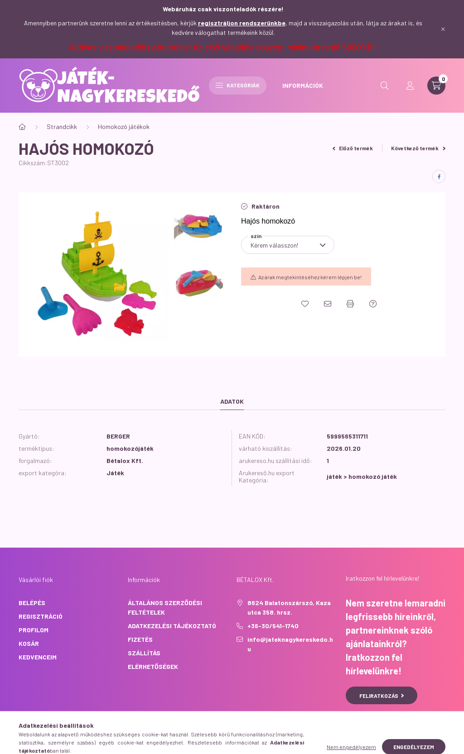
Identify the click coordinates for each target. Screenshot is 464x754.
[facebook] (438, 176)
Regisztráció (41, 616)
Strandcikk (62, 126)
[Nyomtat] (350, 304)
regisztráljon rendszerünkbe (241, 23)
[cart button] (436, 85)
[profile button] (410, 85)
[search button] (385, 85)
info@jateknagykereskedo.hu (290, 644)
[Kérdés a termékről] (373, 304)
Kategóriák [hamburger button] (238, 85)
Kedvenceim (38, 657)
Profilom (33, 630)
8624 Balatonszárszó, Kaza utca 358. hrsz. (289, 607)
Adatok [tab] (232, 401)
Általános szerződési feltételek (165, 607)
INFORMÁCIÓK (302, 85)
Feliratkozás (381, 695)
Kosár (29, 643)
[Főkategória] (22, 127)
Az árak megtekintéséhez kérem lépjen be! (310, 277)
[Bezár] (443, 29)
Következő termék (418, 148)
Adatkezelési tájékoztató (172, 626)
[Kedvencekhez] (305, 304)
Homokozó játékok (124, 126)
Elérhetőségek (153, 666)
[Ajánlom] (328, 304)
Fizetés (140, 639)
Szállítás (144, 653)
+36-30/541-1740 (273, 626)
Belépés (32, 602)
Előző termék (353, 148)
